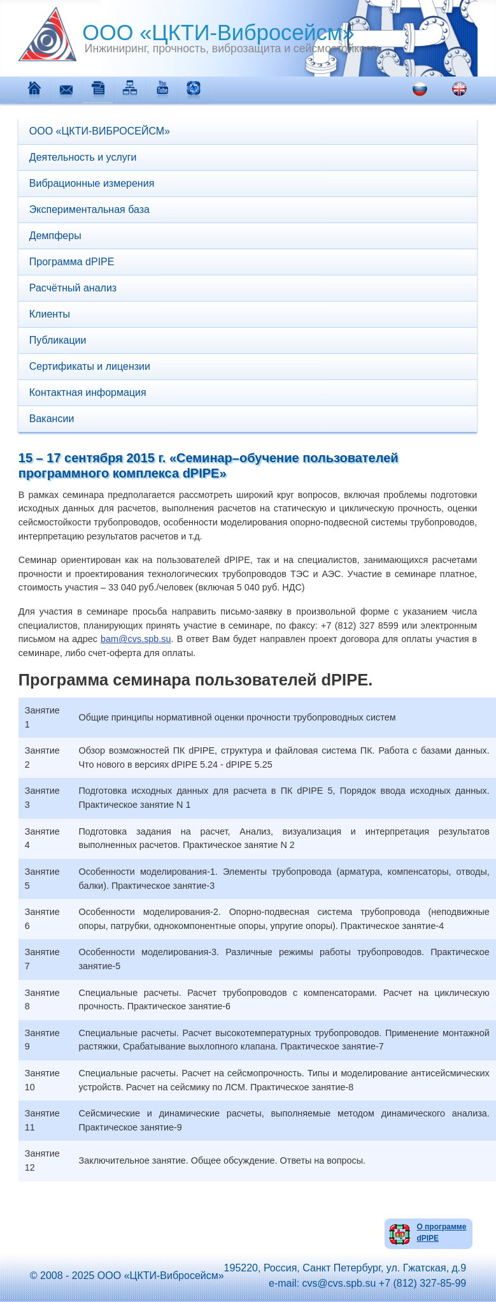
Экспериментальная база (89, 209)
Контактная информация (87, 392)
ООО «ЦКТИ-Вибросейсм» (186, 32)
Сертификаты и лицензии (89, 366)
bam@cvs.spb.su (136, 639)
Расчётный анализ (73, 287)
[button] (470, 236)
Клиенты (49, 314)
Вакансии (51, 418)
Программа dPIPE (72, 261)
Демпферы (55, 235)
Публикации (58, 340)
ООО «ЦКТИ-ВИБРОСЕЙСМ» (99, 131)
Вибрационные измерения (92, 183)
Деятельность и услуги (83, 157)
